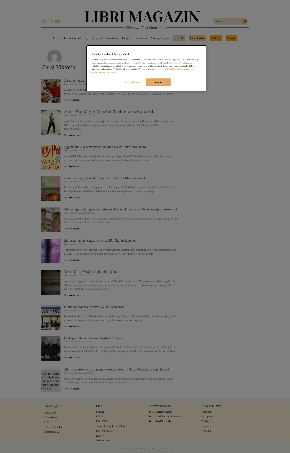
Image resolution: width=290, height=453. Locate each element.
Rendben (158, 82)
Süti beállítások (131, 82)
